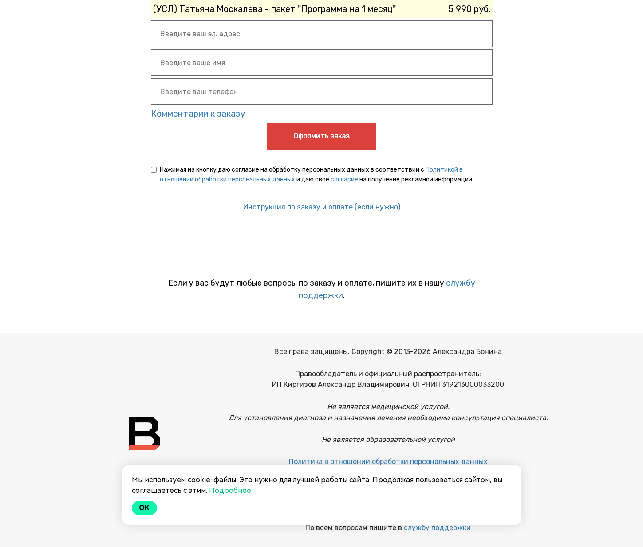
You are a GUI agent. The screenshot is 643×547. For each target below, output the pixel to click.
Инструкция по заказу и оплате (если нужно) (321, 207)
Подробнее (230, 490)
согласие (344, 179)
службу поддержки (437, 527)
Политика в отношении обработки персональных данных (388, 461)
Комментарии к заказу (198, 113)
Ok (144, 507)
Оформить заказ (321, 136)
